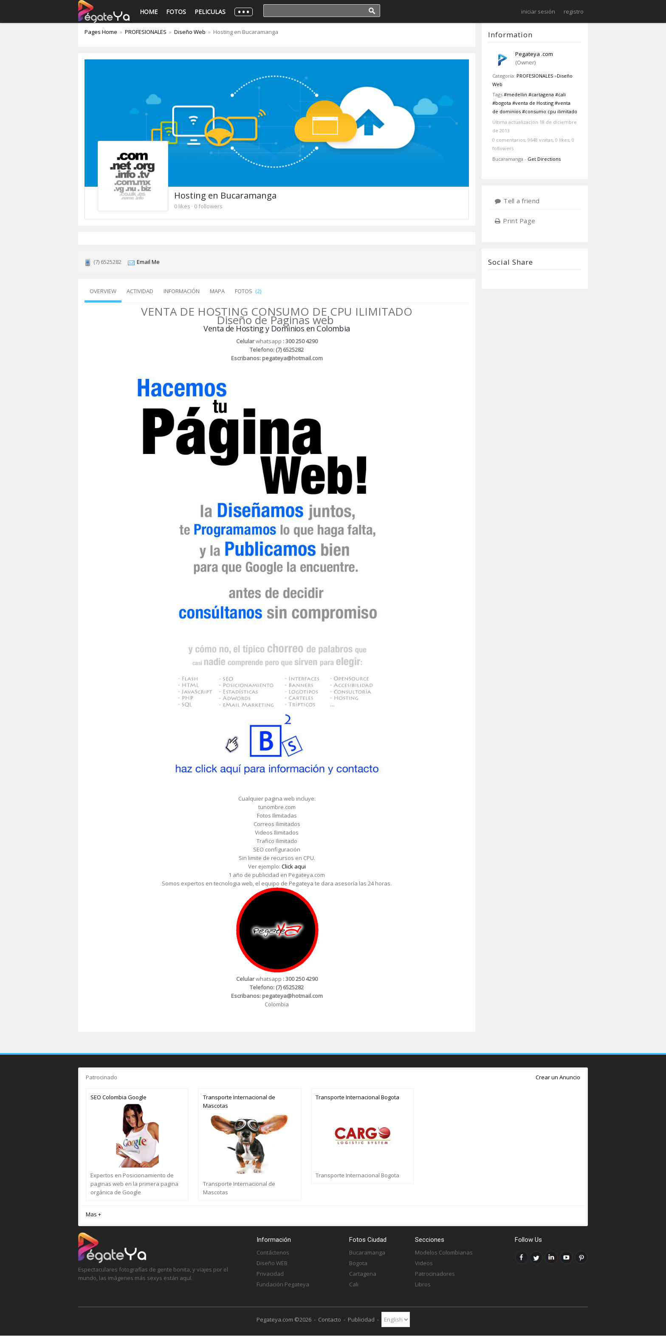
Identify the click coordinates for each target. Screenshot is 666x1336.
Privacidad (270, 1273)
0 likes (182, 206)
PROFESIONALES (534, 76)
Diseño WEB (272, 1263)
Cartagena (362, 1273)
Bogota (358, 1263)
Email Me (148, 262)
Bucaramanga (367, 1252)
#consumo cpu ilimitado (549, 111)
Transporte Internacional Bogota (357, 1097)
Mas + (93, 1214)
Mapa (217, 291)
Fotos (176, 12)
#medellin (515, 94)
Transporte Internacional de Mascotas (239, 1101)
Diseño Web (190, 32)
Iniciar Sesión (538, 11)
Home (149, 12)
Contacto (329, 1319)
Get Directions (544, 159)
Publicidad (361, 1319)
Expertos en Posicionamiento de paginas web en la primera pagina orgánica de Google (134, 1183)
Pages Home (102, 32)
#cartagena (541, 94)
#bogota (501, 103)
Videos (424, 1263)
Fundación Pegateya (283, 1284)
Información (182, 291)
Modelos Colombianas (444, 1252)
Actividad (140, 291)
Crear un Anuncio (558, 1077)
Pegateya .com (534, 54)
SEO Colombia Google (118, 1097)
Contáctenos (273, 1252)
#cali (560, 94)
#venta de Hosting (532, 103)
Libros (423, 1284)
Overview (103, 291)
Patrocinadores (435, 1273)
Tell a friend (521, 200)
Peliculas (210, 12)
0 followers (208, 206)
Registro (574, 11)
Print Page (519, 220)
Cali (353, 1284)
